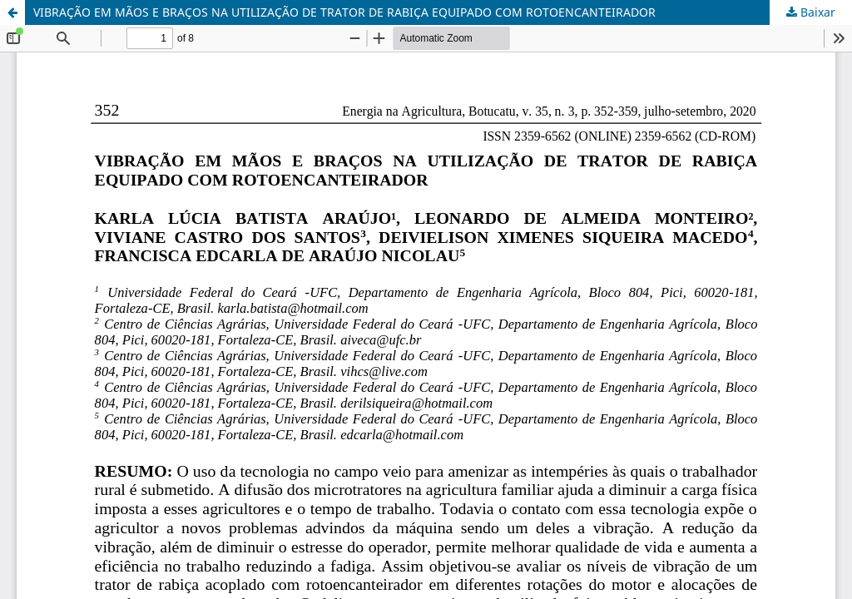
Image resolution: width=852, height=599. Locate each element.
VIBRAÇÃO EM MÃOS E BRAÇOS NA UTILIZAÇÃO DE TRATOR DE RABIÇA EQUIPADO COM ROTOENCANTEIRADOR (344, 12)
